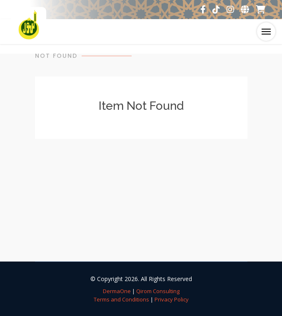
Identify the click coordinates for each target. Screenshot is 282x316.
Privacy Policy (172, 299)
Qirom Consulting (158, 291)
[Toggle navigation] (266, 31)
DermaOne (117, 291)
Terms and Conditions (121, 299)
